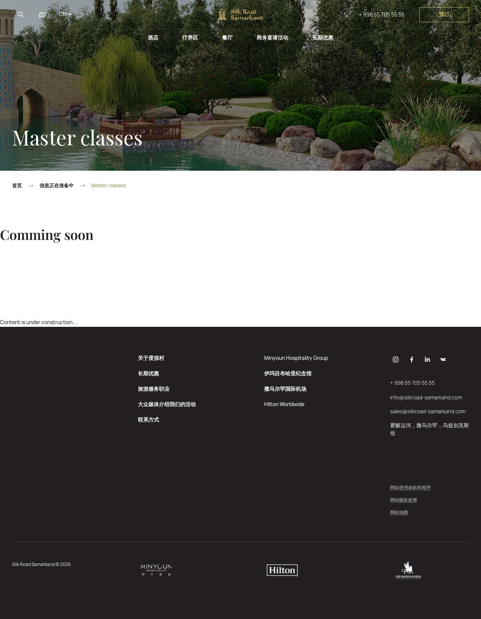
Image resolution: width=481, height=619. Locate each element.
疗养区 (190, 37)
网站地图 (399, 512)
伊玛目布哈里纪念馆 (288, 373)
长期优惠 (322, 37)
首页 (17, 185)
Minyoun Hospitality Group (296, 357)
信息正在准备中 (56, 185)
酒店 (153, 37)
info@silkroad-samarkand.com (426, 397)
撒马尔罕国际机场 (285, 388)
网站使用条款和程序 (410, 487)
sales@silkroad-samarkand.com (428, 411)
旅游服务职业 (153, 388)
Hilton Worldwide (284, 404)
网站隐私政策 (403, 500)
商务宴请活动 (272, 37)
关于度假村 (151, 357)
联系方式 (148, 419)
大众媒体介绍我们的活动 (167, 404)
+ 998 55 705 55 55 (381, 14)
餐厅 (227, 37)
